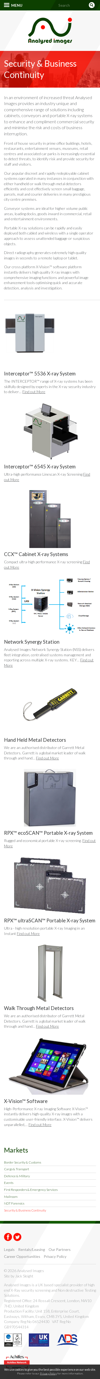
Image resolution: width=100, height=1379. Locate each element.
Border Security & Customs (22, 1162)
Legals (9, 1249)
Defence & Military (17, 1176)
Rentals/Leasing (31, 1249)
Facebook (8, 1237)
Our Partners (60, 1249)
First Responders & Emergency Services (31, 1190)
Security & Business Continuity (25, 1210)
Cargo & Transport (16, 1169)
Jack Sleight (24, 1276)
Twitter (17, 1237)
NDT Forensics (14, 1203)
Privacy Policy (55, 1256)
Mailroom (11, 1197)
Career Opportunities (22, 1256)
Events (8, 1183)
